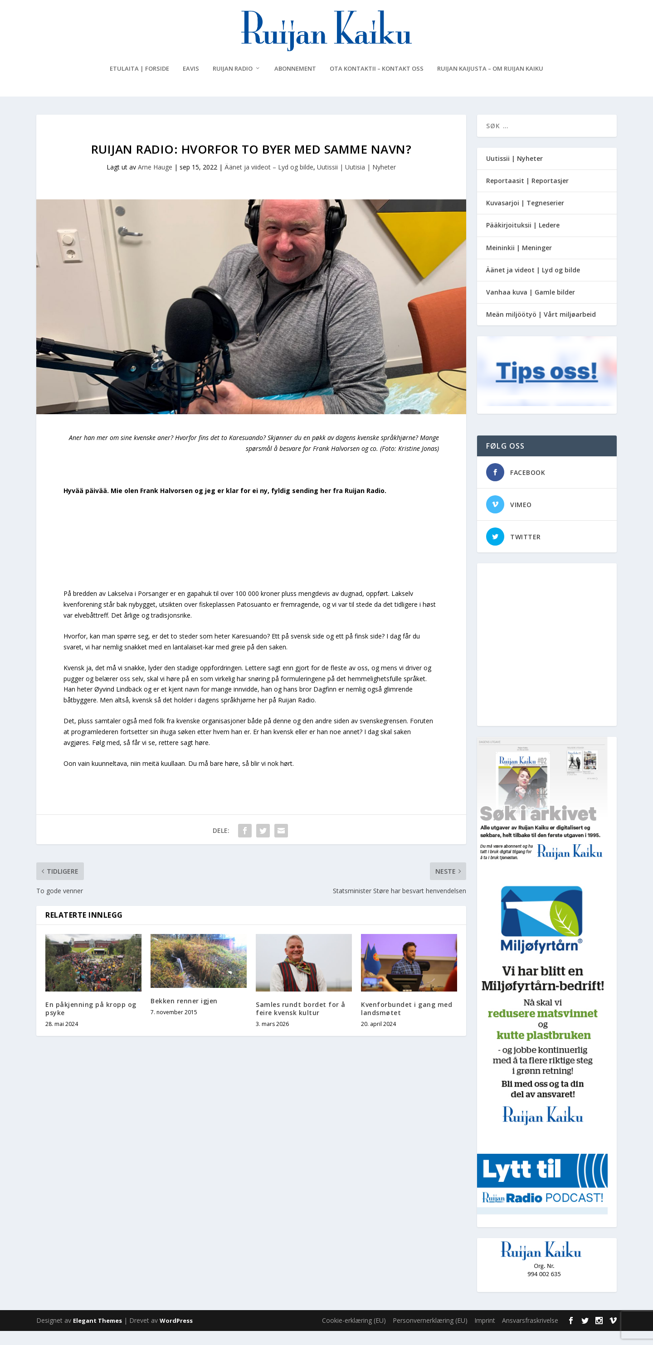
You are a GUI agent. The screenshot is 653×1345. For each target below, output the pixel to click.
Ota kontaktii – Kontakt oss (377, 83)
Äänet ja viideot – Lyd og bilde (268, 181)
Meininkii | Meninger (519, 261)
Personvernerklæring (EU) (430, 1334)
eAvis (191, 83)
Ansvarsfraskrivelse (530, 1334)
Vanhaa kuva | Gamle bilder (530, 306)
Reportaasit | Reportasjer (527, 194)
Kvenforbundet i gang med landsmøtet (406, 1022)
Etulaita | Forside (139, 83)
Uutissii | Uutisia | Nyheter (356, 181)
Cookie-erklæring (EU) (354, 1334)
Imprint (484, 1334)
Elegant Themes (97, 1334)
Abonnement (295, 83)
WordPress (176, 1334)
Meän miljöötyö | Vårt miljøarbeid (541, 328)
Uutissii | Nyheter (514, 172)
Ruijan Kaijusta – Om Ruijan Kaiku (490, 83)
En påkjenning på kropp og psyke (90, 1022)
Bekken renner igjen (184, 1015)
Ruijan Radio (233, 83)
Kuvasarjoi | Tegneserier (525, 217)
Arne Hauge (155, 181)
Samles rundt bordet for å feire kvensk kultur (301, 1022)
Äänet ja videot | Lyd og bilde (533, 284)
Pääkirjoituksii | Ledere (523, 239)
